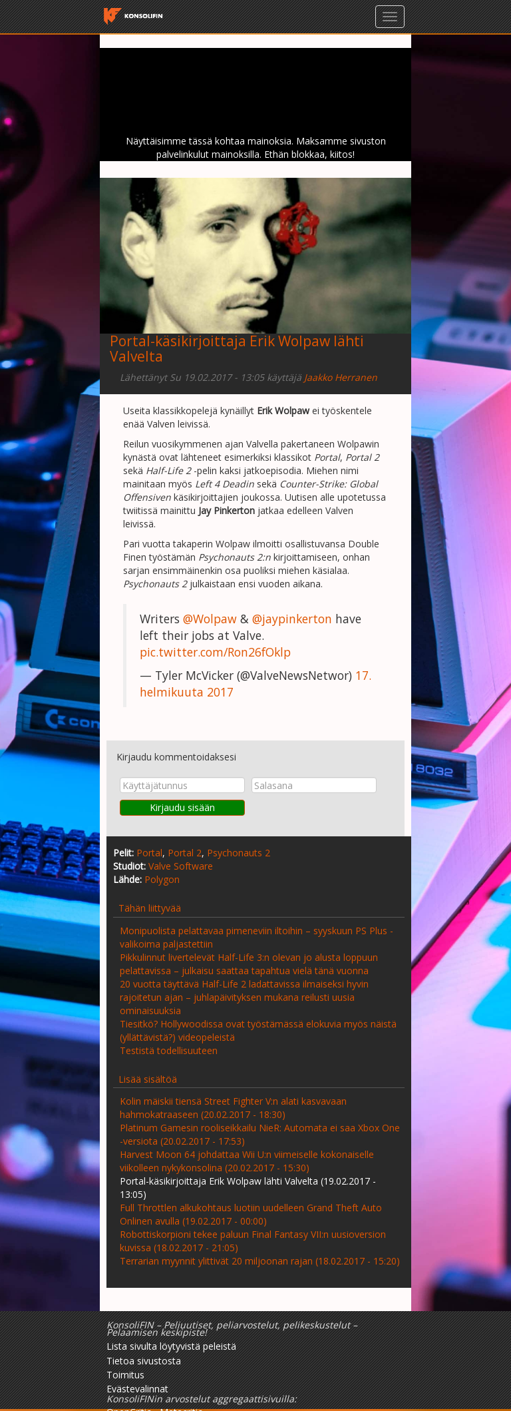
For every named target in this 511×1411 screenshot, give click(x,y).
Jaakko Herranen (340, 377)
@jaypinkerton (292, 619)
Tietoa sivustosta (143, 1360)
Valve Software (180, 866)
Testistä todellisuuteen (169, 1050)
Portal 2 (185, 852)
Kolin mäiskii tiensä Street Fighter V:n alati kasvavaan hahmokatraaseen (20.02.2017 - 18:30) (233, 1108)
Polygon (162, 879)
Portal (149, 852)
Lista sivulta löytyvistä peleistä (171, 1346)
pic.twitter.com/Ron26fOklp (215, 652)
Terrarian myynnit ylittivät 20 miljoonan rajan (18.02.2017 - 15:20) (260, 1261)
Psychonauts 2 (238, 852)
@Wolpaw (210, 619)
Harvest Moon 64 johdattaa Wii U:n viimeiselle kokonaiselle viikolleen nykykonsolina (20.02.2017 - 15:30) (247, 1161)
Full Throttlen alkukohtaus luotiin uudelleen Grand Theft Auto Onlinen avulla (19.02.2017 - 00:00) (251, 1214)
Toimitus (125, 1374)
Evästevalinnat (137, 1388)
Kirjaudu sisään (182, 807)
